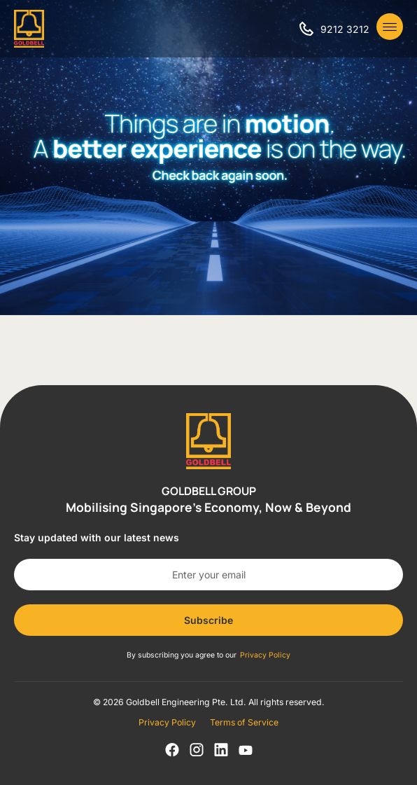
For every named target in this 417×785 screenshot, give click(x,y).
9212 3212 (344, 29)
